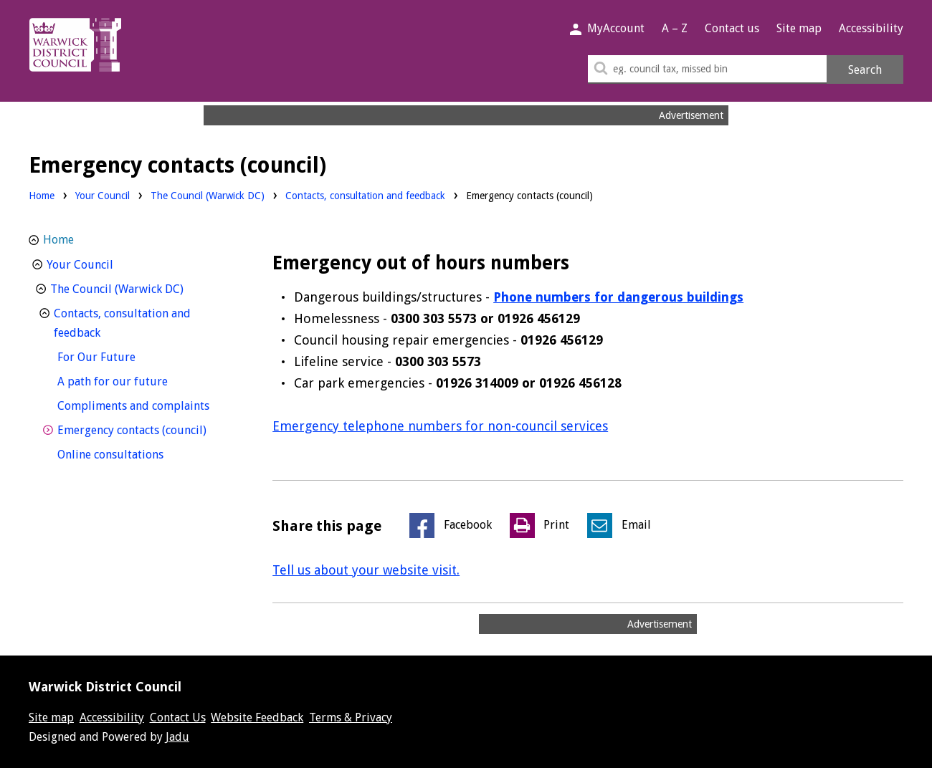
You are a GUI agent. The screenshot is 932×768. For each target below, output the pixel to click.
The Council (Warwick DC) (208, 195)
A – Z (675, 28)
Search (865, 70)
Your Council (102, 195)
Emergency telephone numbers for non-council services (440, 425)
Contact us (732, 28)
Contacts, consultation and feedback (365, 195)
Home (41, 195)
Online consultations (137, 453)
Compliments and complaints (146, 404)
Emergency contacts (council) (146, 429)
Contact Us (178, 717)
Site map (799, 28)
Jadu (177, 737)
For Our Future (123, 355)
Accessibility (871, 28)
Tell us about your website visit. (366, 569)
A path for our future (139, 380)
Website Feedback (257, 717)
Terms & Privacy (350, 717)
